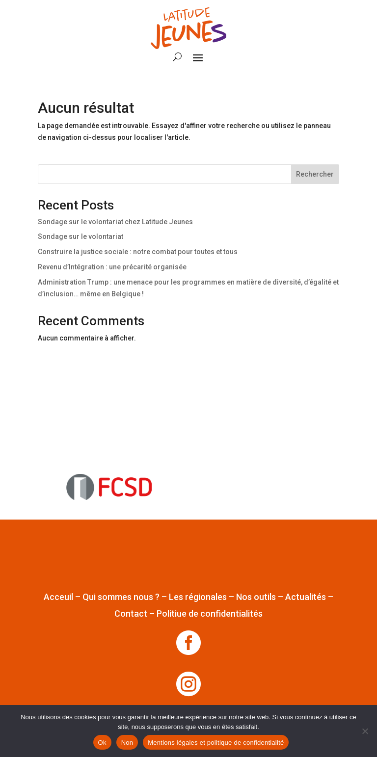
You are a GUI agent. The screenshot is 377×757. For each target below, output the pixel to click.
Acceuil (58, 597)
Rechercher (315, 174)
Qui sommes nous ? (121, 597)
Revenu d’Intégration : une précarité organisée (112, 267)
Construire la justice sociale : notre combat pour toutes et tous (138, 252)
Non (127, 742)
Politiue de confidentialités (210, 613)
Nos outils (256, 597)
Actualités (305, 597)
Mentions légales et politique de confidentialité (216, 742)
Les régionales (198, 597)
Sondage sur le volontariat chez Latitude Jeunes (115, 222)
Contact (130, 613)
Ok (102, 742)
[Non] (365, 731)
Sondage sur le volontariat (80, 236)
